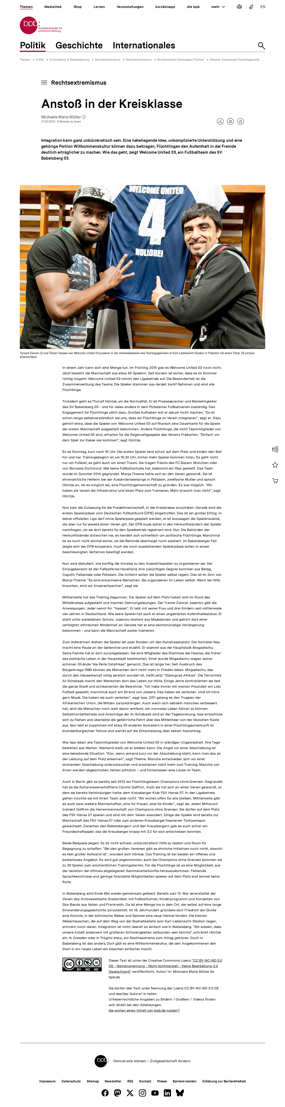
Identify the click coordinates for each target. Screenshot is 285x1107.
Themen (25, 59)
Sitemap (93, 1081)
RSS (130, 1081)
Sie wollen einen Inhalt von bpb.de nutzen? (144, 1010)
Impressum (47, 1081)
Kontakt (145, 1081)
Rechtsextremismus (107, 59)
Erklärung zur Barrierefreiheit (224, 1081)
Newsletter (113, 1081)
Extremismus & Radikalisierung (69, 59)
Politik (40, 59)
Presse (162, 1081)
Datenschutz (71, 1081)
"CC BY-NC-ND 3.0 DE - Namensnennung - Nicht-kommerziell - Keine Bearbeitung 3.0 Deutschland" (165, 966)
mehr (218, 7)
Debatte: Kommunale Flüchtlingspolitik (235, 59)
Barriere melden (185, 1081)
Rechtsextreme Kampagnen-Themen (180, 59)
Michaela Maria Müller (63, 117)
